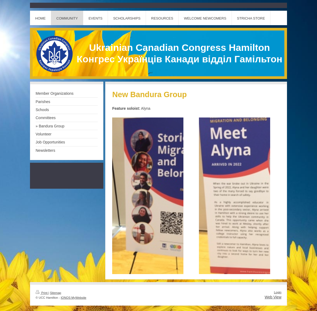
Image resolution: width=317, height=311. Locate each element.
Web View (273, 297)
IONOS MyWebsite (73, 297)
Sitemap (55, 292)
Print (42, 292)
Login (277, 292)
